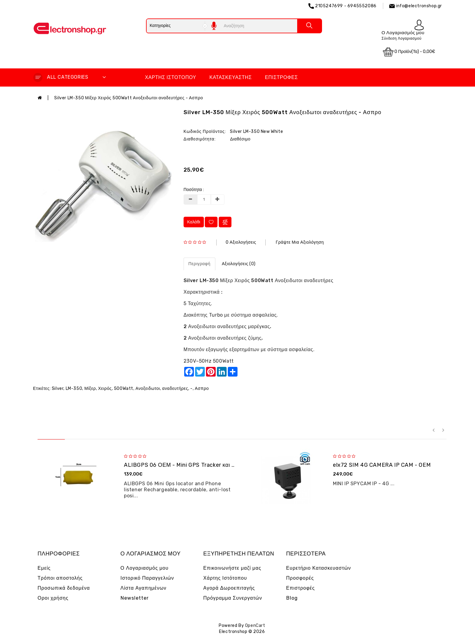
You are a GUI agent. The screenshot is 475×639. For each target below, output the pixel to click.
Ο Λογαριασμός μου (145, 568)
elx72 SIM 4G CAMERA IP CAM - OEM (382, 465)
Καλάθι (193, 222)
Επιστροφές (281, 77)
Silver (58, 388)
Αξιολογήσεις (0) (239, 263)
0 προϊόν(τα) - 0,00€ (409, 52)
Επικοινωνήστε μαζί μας (232, 568)
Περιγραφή (199, 263)
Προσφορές (300, 578)
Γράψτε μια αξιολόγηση (300, 242)
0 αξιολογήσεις (241, 242)
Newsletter (135, 598)
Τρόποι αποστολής (60, 578)
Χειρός (105, 388)
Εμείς (44, 568)
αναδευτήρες (175, 388)
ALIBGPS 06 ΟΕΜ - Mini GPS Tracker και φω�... (186, 465)
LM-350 (74, 388)
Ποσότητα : (194, 189)
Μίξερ (90, 388)
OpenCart (255, 625)
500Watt (123, 388)
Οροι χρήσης (53, 598)
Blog (292, 598)
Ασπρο (202, 388)
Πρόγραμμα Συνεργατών (232, 598)
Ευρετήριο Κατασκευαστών (318, 568)
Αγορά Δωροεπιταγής (229, 588)
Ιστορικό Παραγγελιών (147, 578)
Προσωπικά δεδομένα (64, 588)
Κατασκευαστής (230, 77)
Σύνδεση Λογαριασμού (401, 38)
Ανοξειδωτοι (147, 388)
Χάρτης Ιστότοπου (170, 77)
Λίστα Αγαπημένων (144, 588)
